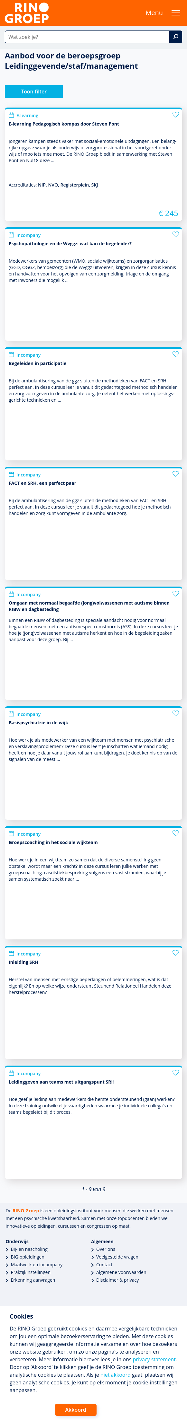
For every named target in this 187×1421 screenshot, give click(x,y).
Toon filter (34, 91)
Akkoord (75, 1409)
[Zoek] (175, 37)
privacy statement (154, 1359)
